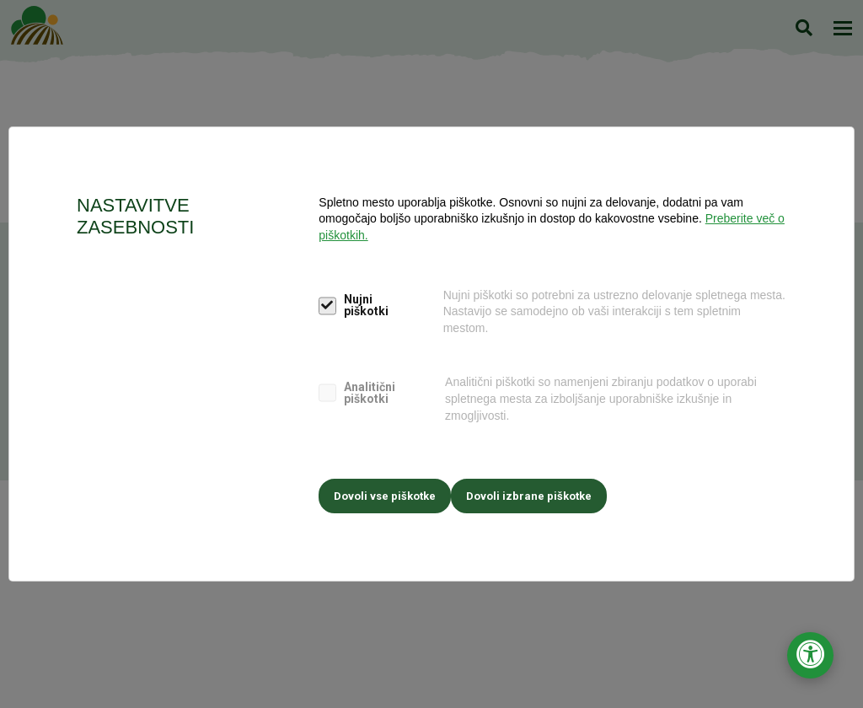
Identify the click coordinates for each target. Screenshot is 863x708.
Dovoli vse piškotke (385, 491)
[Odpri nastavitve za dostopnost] (810, 655)
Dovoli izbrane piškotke (537, 491)
